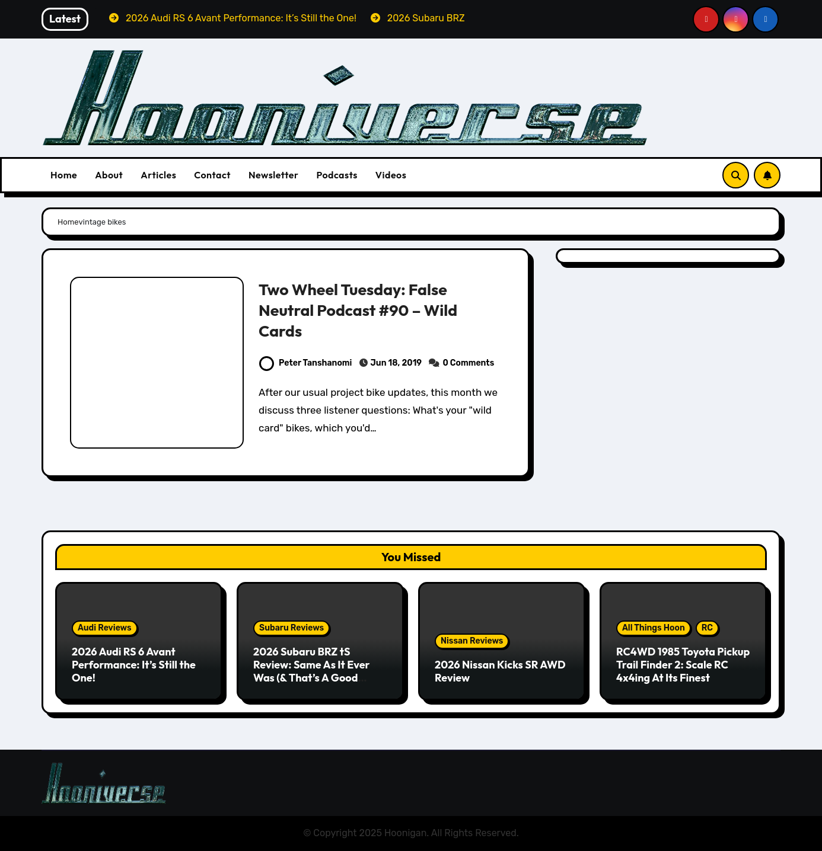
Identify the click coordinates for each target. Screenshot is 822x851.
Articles (158, 175)
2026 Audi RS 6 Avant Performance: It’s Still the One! (134, 664)
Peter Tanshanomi (305, 363)
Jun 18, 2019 (396, 363)
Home (63, 175)
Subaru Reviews (291, 628)
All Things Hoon (653, 628)
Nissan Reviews (472, 641)
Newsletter (273, 175)
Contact (212, 175)
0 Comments (468, 363)
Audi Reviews (105, 628)
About (109, 175)
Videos (391, 175)
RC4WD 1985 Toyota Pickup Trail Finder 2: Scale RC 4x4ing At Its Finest (683, 664)
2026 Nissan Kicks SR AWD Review (500, 671)
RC (707, 628)
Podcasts (336, 175)
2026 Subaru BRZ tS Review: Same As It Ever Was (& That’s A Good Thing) (311, 671)
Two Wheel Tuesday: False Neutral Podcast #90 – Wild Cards (359, 310)
